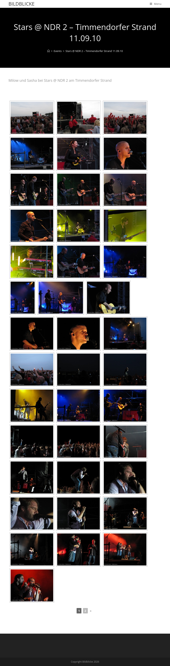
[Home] (48, 51)
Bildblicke (22, 3)
